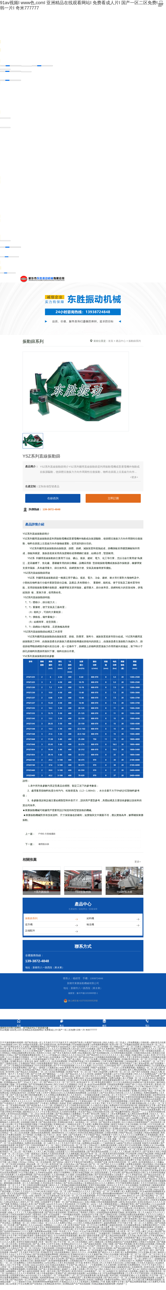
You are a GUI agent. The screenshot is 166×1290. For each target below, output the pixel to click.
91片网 (143, 1126)
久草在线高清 (69, 1205)
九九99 (15, 1193)
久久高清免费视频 (74, 1149)
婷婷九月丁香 (27, 1203)
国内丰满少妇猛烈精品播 (88, 1228)
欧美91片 (137, 1153)
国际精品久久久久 (31, 1113)
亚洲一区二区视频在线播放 (110, 1180)
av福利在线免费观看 (47, 1201)
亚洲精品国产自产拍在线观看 (77, 1285)
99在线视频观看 (78, 1153)
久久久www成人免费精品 (41, 1226)
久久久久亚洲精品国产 (33, 1052)
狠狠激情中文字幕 (147, 1107)
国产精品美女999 (35, 1128)
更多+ (137, 862)
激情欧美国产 (41, 1262)
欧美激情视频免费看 (58, 1262)
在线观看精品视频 (84, 1176)
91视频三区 (40, 1136)
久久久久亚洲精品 (134, 1094)
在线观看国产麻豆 (132, 1239)
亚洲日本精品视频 (81, 1174)
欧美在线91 (150, 1084)
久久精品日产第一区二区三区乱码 (24, 1249)
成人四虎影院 (147, 1195)
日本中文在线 (53, 1245)
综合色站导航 (16, 1149)
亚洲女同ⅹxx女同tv (15, 1111)
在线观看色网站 (19, 1069)
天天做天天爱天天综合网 (52, 1260)
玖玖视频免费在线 (132, 1226)
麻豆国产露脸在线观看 (89, 1237)
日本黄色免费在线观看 (91, 1081)
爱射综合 (39, 1121)
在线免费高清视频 (43, 1241)
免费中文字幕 (117, 1283)
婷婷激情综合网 (70, 1168)
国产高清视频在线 (101, 1054)
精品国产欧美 (76, 1044)
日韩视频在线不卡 (78, 1262)
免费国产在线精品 (144, 1262)
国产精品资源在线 (102, 1157)
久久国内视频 (58, 1176)
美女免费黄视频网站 (9, 1279)
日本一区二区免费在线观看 (13, 1107)
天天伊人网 (17, 1188)
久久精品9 (71, 1134)
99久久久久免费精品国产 (146, 1075)
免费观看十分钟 (109, 1136)
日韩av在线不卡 (127, 1262)
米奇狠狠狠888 (124, 1109)
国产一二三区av (113, 1260)
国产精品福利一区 (18, 1281)
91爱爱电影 (145, 1186)
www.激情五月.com (131, 1197)
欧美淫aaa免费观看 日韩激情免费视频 (106, 1086)
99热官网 (4, 1239)
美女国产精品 (84, 1113)
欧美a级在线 (39, 1161)
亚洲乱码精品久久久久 (50, 1090)
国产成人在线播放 (40, 1081)
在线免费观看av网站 (105, 1117)
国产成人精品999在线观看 (113, 1237)
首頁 (110, 341)
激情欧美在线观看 (21, 1247)
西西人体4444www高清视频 (14, 1115)
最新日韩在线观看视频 (82, 1212)
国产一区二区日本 (151, 1256)
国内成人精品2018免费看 (18, 1172)
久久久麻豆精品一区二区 (46, 1088)
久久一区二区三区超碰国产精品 (22, 1212)
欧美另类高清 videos (51, 1235)
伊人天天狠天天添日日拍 (112, 1264)
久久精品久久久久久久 (153, 1214)
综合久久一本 (156, 1115)
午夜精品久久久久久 (69, 1283)
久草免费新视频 (127, 1069)
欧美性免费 (103, 1277)
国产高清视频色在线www (41, 1086)
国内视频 (41, 1207)
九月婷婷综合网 (116, 1172)
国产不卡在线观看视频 (64, 1067)
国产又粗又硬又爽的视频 (61, 1170)
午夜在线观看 (48, 1249)
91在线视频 (47, 1142)
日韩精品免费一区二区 (52, 1130)
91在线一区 (73, 1151)
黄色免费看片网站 (48, 1268)
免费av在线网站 (113, 1281)
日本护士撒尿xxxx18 (52, 1094)
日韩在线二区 (107, 1096)
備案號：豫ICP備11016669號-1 (83, 994)
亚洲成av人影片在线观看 (83, 1258)
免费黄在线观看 (133, 1165)
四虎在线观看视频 (119, 1102)
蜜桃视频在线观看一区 (14, 1184)
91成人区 (37, 1079)
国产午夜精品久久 (8, 1105)
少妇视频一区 (106, 1048)
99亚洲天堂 (102, 1247)
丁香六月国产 (159, 1249)
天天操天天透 (112, 1212)
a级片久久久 (54, 1144)
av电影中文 (112, 1272)
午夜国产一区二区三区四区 (29, 1157)
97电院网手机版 (76, 1063)
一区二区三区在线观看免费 (83, 1277)
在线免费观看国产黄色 (48, 1065)
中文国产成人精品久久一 (78, 1266)
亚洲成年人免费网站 (90, 1283)
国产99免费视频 (151, 1130)
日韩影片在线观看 (147, 1243)
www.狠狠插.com (9, 1046)
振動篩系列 (52, 919)
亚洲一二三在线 (19, 1151)
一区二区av (34, 1115)
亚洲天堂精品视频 (97, 1186)
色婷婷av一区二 (65, 1218)
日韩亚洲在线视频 (141, 1159)
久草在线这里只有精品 (51, 1184)
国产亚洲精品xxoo (75, 1203)
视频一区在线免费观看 (58, 1207)
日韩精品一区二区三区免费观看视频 (58, 1220)
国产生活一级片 (147, 1251)
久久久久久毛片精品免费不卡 (50, 1149)
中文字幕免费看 (132, 1195)
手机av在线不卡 (111, 1209)
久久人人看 (61, 1060)
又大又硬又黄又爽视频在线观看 (147, 1281)
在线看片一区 (121, 1176)
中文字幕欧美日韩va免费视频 (130, 1121)
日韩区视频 (130, 1264)
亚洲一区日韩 (82, 1077)
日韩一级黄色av (32, 1155)
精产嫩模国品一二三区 (53, 1075)
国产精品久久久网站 (109, 1111)
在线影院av (5, 1069)
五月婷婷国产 (7, 1251)
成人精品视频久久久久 (89, 1090)
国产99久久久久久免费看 (113, 1165)
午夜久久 (51, 1136)
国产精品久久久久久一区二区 (75, 1161)
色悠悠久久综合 (44, 1054)
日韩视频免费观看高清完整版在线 (86, 1100)
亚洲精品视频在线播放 (143, 1228)
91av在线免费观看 (9, 1174)
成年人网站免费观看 (137, 1071)
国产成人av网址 (53, 1239)
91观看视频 (32, 1270)
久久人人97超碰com (51, 1056)
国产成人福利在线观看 (29, 1272)
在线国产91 (95, 1182)
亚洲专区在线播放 (141, 1058)
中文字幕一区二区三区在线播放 (73, 1243)
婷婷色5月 (65, 1256)
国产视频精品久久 (41, 1050)
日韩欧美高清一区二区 (125, 1151)
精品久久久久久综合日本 (74, 1056)
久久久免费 (27, 1233)
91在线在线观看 (23, 1081)
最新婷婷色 (6, 1168)
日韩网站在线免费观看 (110, 1060)
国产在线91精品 (152, 1235)
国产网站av (110, 1251)
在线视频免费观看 (100, 1046)
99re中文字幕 (152, 1088)
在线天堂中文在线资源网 (130, 1147)
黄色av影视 (144, 1065)
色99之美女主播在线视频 (54, 1071)
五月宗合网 (114, 1174)
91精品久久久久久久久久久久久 (103, 1262)
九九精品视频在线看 (34, 1214)
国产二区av (23, 1084)
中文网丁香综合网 (91, 1115)
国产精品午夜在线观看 (56, 1214)
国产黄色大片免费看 (81, 1191)
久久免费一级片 (110, 1138)
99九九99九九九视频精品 (66, 1086)
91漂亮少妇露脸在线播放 (150, 1222)
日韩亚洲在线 (124, 1230)
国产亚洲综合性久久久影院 (17, 1048)
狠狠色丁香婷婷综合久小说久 (59, 1052)
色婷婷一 (121, 1285)
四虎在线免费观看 (48, 1218)
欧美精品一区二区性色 (87, 1123)
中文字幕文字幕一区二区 (129, 1224)
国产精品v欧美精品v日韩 (133, 1174)
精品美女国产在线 (65, 1188)
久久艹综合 (72, 1233)
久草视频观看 (151, 1136)
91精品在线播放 (57, 1266)
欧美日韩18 (77, 1272)
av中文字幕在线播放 (123, 1075)
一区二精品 (54, 1147)
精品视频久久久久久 (87, 1130)
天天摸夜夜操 (158, 1067)
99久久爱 (126, 1281)
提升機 (52, 926)
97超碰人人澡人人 (137, 1128)
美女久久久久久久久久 (22, 1102)
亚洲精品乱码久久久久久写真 (78, 1140)
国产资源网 (40, 1205)
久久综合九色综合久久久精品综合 (20, 1201)
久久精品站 (60, 1157)
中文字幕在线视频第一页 (108, 1197)
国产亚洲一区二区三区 (11, 1117)
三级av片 (16, 1119)
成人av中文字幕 (135, 1235)
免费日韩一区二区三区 (120, 1073)
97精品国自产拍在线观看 (101, 1201)
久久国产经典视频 (52, 1079)
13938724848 (96, 979)
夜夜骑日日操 (26, 1262)
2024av (23, 1163)
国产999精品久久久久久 (79, 1193)
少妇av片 (72, 1071)
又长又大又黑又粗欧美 (117, 1105)
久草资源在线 (79, 1281)
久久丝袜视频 (119, 1149)
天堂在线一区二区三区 (58, 1098)
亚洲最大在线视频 (128, 1138)
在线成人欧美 (26, 1205)
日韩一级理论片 (84, 1142)
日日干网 (139, 1088)
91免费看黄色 (134, 1266)
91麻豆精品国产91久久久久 (144, 1050)
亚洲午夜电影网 (129, 1220)
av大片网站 (91, 1170)
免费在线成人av (77, 1098)
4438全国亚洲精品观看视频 (91, 1134)
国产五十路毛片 (69, 1090)
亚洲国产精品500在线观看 (43, 1077)
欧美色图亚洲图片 (104, 1084)
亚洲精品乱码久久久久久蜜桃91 (99, 1184)
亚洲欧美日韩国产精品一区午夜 (146, 1092)
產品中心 (121, 341)
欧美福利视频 (64, 1046)
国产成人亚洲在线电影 (50, 1270)
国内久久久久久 (123, 1241)
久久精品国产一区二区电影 (47, 1281)
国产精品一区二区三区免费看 (106, 1193)
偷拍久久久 (54, 1186)
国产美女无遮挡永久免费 (65, 1054)
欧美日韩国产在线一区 (79, 1226)
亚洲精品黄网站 (32, 1188)
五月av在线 (67, 1079)
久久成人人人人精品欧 (121, 1153)
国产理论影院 (64, 1272)
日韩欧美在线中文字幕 (125, 1201)
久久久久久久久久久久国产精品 (37, 1119)
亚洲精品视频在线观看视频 (74, 1186)
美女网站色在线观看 (93, 1279)
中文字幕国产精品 (92, 1136)
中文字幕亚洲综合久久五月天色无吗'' (143, 1142)
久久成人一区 (36, 1084)
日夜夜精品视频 (61, 1241)
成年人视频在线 (96, 1243)
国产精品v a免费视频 (76, 1260)
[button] (140, 881)
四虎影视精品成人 (153, 1149)
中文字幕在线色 (88, 1235)
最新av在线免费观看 (68, 1111)
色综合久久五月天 (115, 1186)
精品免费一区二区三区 (38, 1165)
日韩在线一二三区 (14, 1170)
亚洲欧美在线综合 (121, 1130)
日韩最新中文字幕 (115, 1098)
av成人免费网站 (106, 1121)
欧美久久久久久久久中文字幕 (74, 1065)
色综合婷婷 (130, 1203)
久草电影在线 (136, 1176)
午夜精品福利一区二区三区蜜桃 (94, 1102)
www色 (90, 1230)
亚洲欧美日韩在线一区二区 (135, 1060)
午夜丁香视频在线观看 (150, 1052)
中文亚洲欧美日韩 (147, 1254)
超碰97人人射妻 (69, 1270)
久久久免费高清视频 (112, 1100)
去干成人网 (131, 1081)
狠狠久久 (105, 1115)
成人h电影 (13, 1163)
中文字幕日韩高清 (50, 1113)
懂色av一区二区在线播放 (91, 1251)
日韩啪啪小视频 (119, 1235)
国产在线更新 (75, 1136)
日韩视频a (103, 1170)
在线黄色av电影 (106, 1241)
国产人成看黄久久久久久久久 (20, 1241)
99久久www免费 (18, 1239)
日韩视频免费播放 (109, 1090)
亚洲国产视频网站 (12, 1191)
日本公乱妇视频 (111, 1256)
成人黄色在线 (23, 1077)
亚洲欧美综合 (16, 1063)
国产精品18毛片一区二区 (116, 1279)
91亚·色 (83, 1086)
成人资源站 (82, 1268)
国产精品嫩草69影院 (121, 1113)
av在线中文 (13, 1121)
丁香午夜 (10, 1098)
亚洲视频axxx (10, 1084)
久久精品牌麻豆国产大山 (51, 1140)
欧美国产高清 (158, 1102)
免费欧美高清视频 (101, 1126)
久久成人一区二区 (156, 1105)
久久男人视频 (18, 1128)
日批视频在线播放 (8, 1218)
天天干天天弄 (18, 1260)
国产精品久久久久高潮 (108, 1254)
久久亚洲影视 (141, 1277)
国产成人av (134, 1270)
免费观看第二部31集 (37, 1230)
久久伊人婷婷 (27, 1121)
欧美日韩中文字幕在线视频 (150, 1237)
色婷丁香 (81, 1088)
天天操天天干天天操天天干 (56, 1044)
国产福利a (66, 1281)
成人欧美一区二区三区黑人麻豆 (132, 1233)
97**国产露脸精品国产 (119, 1207)
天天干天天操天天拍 (34, 1228)
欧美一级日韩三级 (48, 1243)
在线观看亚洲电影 (41, 1222)
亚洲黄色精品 (157, 1275)
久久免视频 (30, 1149)
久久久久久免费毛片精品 (61, 1224)
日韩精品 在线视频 (30, 1279)
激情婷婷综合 (58, 1134)
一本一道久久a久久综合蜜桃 (122, 1247)
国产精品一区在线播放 (98, 1128)
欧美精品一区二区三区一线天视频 (16, 1153)
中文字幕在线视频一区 (130, 1090)
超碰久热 (143, 1272)
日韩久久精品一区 (39, 1224)
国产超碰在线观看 (93, 1245)
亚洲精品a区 (73, 1081)
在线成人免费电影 (95, 1281)
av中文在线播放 (88, 1050)
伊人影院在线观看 (99, 1174)
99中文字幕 (5, 1050)
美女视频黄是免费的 (96, 1098)
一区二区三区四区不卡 (137, 1188)
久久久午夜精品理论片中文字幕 (58, 1247)
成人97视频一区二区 (132, 1079)
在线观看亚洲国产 (140, 1241)
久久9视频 (79, 1170)
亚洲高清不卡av (117, 1142)
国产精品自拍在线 (152, 1176)
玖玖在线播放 (132, 1186)
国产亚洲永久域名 (151, 1153)
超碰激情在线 (123, 1268)
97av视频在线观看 (81, 1046)
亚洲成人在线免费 (150, 1119)
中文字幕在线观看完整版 (26, 1126)
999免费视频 (111, 1168)
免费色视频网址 (151, 1094)
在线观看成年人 (103, 1188)
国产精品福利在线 (122, 1249)
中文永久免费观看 (99, 1226)
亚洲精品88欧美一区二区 (80, 1209)
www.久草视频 (32, 1178)
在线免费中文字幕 (132, 1161)
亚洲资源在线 (25, 1245)
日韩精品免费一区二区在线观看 (21, 1180)
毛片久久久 (34, 1151)
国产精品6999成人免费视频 (23, 1258)
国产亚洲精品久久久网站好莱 (84, 1241)
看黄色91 (37, 1216)
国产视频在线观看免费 (53, 1251)
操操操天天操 (25, 1283)
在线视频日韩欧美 (29, 1123)
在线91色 (4, 1216)
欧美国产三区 (23, 1147)
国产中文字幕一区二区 (85, 1249)
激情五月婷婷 (117, 1126)
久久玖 (72, 1128)
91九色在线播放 (135, 1149)
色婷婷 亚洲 (65, 1105)
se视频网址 (11, 1272)
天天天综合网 (154, 1126)
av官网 (72, 1132)
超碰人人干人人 (15, 1214)
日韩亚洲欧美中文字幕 (140, 1102)
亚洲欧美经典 (139, 1109)
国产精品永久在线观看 (27, 1073)
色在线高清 (156, 1123)
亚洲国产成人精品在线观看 (28, 1251)
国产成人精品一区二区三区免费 (83, 1060)
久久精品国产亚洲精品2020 (140, 1140)
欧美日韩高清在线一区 (120, 1163)
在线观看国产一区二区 (95, 1272)
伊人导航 (88, 1149)
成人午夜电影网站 (45, 1275)
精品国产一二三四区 (103, 1151)
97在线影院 (58, 1172)
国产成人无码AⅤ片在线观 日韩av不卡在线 (65, 1092)
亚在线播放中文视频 (28, 1218)
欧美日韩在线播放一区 (80, 1207)
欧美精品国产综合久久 (25, 1207)
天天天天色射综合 (149, 1184)
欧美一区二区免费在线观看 (137, 1258)
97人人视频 (99, 1212)
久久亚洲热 (121, 1071)
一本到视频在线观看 (71, 1216)
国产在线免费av (143, 1205)
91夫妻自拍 (140, 1209)
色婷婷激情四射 (47, 1279)
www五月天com (100, 1142)
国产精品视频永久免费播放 (68, 1115)
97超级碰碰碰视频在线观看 (118, 1159)
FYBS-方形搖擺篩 (48, 833)
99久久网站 (36, 1247)
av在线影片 (93, 1094)
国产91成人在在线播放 (50, 1058)
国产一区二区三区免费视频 (93, 1119)
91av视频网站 (127, 1088)
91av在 (94, 1048)
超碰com (10, 1081)
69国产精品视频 (146, 1155)
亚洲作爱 (122, 1266)
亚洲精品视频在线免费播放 (108, 1220)
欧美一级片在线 (48, 1272)
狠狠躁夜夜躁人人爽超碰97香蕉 (119, 1205)
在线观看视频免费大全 (114, 1081)
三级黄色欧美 (109, 1144)
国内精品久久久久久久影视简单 (21, 1275)
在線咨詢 (52, 498)
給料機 (113, 919)
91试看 (11, 1226)
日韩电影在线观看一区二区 (56, 1109)
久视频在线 (52, 1069)
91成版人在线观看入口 (59, 1153)
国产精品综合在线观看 (136, 1178)
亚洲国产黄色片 (60, 1100)
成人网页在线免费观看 (138, 1115)
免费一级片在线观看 (23, 1168)
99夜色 (89, 1157)
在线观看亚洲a (17, 1277)
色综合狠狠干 (64, 1121)
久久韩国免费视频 (24, 1176)
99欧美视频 (50, 1121)
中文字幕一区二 (157, 1277)
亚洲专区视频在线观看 (27, 1243)
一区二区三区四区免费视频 (52, 1073)
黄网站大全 (148, 1147)
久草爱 (3, 1212)
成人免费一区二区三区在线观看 (116, 1228)
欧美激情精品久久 (147, 1163)
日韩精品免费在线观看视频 (131, 1216)
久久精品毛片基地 (99, 1107)
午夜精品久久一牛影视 (29, 1220)
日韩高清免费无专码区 (21, 1216)
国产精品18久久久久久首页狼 (80, 1075)
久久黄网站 (148, 1224)
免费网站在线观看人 (92, 1144)
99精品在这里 (74, 1126)
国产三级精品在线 (8, 1065)
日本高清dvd (149, 1079)
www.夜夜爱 (65, 1069)
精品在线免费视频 (78, 1109)
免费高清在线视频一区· (36, 1144)
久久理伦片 (107, 1182)
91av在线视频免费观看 (97, 1079)
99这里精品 (148, 1165)
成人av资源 (11, 1285)
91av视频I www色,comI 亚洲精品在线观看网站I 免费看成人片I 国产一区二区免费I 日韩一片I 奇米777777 (48, 1031)
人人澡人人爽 (39, 1153)
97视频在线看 (53, 1161)
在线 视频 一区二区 (116, 1140)
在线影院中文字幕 (90, 1216)
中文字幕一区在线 (21, 1266)
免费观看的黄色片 (151, 1226)
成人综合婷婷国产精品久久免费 (131, 1117)
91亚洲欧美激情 (26, 1237)
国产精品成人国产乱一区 (88, 1165)
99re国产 (14, 1254)
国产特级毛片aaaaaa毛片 (59, 1048)
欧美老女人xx (149, 1161)
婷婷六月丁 (148, 1260)
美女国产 (81, 1128)
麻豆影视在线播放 (111, 1222)
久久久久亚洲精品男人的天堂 (65, 1050)
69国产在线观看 (99, 1069)
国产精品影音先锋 (66, 1159)
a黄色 (135, 1163)
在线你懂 (4, 1277)
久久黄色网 (45, 1178)
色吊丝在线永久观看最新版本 (26, 1235)
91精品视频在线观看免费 (104, 1285)
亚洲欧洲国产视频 (76, 1157)
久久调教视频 (72, 1155)
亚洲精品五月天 (61, 1107)
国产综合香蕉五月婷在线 (112, 1094)
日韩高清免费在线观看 (140, 1096)
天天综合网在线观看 (43, 1199)
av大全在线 (31, 1277)
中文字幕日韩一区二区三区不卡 (31, 1098)
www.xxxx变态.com (40, 1266)
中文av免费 (23, 1285)
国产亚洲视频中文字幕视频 (141, 1218)
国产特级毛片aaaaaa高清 (36, 1170)
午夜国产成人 (151, 1121)
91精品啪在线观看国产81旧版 (138, 1191)
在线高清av (69, 1165)
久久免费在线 (126, 1209)
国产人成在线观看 (125, 1067)
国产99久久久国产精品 (56, 1209)
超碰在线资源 (116, 1226)
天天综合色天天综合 (32, 1109)
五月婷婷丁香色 (30, 1191)
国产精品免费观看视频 (136, 1283)
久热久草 (65, 1191)
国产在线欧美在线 (48, 1046)
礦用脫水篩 (45, 844)
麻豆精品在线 (14, 1138)
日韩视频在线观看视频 (106, 1058)
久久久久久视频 (83, 1067)
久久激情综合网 (11, 1262)
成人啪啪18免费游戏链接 (20, 1222)
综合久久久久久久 (85, 1220)
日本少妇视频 (132, 1126)
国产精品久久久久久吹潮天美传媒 (24, 1142)
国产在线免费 (7, 1176)
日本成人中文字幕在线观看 (117, 1092)
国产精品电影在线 (48, 1123)
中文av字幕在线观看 (89, 1233)
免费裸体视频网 (17, 1270)
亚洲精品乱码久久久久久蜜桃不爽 (87, 1256)
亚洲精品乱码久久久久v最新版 (88, 1178)
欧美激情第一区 (133, 1214)
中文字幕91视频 (45, 1180)
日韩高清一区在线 (118, 1128)
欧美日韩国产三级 (128, 1065)
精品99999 (48, 1157)
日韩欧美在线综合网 (80, 1107)
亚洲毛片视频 (99, 1218)
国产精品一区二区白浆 (62, 1178)
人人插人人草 (60, 1226)
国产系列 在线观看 (141, 1073)
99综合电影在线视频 (18, 1140)
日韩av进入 (94, 1147)
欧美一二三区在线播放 (73, 1239)
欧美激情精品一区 (66, 1268)
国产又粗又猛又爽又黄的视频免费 (26, 1096)
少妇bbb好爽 (131, 1063)
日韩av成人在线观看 (42, 1195)
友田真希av (134, 1182)
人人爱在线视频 (94, 1138)
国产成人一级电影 (37, 1069)
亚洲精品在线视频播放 (23, 1067)
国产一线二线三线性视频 (111, 1239)
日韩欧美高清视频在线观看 (142, 1279)
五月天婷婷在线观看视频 (65, 1237)
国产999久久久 (48, 1188)
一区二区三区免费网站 (14, 1264)
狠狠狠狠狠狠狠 (53, 1228)
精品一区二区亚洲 (115, 1132)
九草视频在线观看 (43, 1100)
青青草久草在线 (91, 1264)
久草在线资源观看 (83, 1218)
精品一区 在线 (61, 1132)
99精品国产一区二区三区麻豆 (128, 1048)
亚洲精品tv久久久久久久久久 (109, 1258)
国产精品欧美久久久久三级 (40, 1107)
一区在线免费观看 (44, 1132)
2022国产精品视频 (156, 1209)
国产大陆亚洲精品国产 (29, 1105)
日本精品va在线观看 (151, 1100)
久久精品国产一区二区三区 (151, 1063)
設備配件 (52, 932)
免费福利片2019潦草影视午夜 (123, 1107)
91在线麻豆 (160, 1165)
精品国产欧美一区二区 (91, 1155)
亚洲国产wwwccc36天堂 (21, 1100)
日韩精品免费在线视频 (64, 1180)
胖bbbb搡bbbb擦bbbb (113, 1195)
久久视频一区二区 (140, 1230)
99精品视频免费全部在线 (24, 1054)
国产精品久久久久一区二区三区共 (60, 1084)
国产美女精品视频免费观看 (46, 1256)
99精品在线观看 (58, 1081)
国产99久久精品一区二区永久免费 (39, 1138)
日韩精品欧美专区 (18, 1094)
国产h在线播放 (123, 1050)
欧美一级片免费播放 (34, 1209)
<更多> (134, 477)
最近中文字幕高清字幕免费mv (79, 1163)
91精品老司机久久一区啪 (91, 1168)
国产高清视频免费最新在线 (27, 1056)
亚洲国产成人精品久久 (124, 1077)
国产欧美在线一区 (33, 1044)
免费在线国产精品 (44, 1237)
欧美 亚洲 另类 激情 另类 (28, 1130)
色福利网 (103, 1073)
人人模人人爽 (61, 1128)
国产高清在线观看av (104, 1176)
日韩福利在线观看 (64, 1249)
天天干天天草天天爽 (22, 1050)
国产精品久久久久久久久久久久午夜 (70, 1195)
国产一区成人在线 (25, 1197)
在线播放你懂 (68, 1228)
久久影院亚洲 (95, 1222)
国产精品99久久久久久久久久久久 (103, 1056)
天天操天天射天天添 (30, 1254)
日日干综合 (98, 1067)
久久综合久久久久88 (30, 1193)
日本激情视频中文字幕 (44, 1060)
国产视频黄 (143, 1081)
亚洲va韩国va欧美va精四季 (85, 1121)
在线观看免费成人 (70, 1235)
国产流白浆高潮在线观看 (111, 1191)
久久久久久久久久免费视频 (131, 1136)
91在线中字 (145, 1172)
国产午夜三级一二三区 (148, 1247)
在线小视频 (90, 1203)
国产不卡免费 (14, 1088)
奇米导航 (114, 1277)
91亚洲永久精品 (63, 1212)
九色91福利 (110, 1067)
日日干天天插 (86, 1151)
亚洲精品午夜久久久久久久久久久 (97, 1199)
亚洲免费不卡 (97, 1159)
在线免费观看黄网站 (85, 1188)
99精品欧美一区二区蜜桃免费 (132, 1168)
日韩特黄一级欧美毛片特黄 (153, 1044)
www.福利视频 (28, 1132)
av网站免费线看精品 (86, 1180)
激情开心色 (40, 1197)
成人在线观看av (13, 1109)
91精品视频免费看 (17, 1230)
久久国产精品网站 (60, 1222)
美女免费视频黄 (118, 1115)
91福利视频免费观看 (88, 1111)
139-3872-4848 (37, 962)
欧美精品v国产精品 (32, 1071)
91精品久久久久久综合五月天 (93, 1172)
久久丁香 (20, 1186)
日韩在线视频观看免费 (107, 1203)
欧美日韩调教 (47, 1115)
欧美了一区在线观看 (142, 1249)
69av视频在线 (84, 1054)
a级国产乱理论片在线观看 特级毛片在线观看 (138, 1144)
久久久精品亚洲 (46, 1212)
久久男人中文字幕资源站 (138, 1275)
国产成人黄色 (39, 1245)
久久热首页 (76, 1096)
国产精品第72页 (70, 1058)
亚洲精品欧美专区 (53, 1285)
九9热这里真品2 (11, 1203)
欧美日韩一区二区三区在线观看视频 (78, 1197)
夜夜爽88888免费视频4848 (46, 1283)
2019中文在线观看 (103, 1149)
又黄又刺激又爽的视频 (113, 1063)
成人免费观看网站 (129, 1254)
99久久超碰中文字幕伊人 (20, 1060)
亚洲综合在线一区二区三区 (74, 1147)
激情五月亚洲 (83, 1159)
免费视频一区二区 (21, 1224)
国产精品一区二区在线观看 (67, 1199)
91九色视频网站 (93, 1063)
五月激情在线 (53, 1197)
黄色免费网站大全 (140, 1207)
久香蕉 (95, 1191)
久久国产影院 (95, 1195)
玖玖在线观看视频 (43, 1067)
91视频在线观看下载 (117, 1218)
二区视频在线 (103, 1235)
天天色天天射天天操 (71, 1144)
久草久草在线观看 (66, 1264)
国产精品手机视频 (123, 1245)
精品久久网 (156, 1073)
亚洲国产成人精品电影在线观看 (70, 1275)
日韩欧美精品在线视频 (128, 1052)
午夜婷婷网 (96, 1266)
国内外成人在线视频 (128, 1272)
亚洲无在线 (149, 1268)
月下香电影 (28, 1136)
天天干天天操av (24, 1256)
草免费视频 (133, 1044)
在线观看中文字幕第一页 (53, 1203)
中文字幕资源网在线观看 (127, 1184)
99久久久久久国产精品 (101, 1077)
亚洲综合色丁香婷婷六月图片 (82, 1214)
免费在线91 (79, 1079)
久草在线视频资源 (67, 1088)
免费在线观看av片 (94, 1092)
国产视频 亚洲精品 (10, 1205)
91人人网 (33, 1140)
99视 (37, 1203)
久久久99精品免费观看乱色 (56, 1096)
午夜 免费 (105, 1283)
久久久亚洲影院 (127, 1111)
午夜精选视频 (45, 1126)
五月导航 (131, 1237)
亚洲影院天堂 (47, 1254)
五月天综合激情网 (132, 1100)
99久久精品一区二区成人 (115, 1044)
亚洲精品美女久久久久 (72, 1245)
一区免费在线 (127, 1212)
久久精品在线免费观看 (99, 1109)
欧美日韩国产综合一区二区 (54, 1193)
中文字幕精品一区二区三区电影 (42, 1159)
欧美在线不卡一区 (85, 1084)
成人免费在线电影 (130, 1193)
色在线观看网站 (62, 1254)
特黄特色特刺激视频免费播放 (139, 1098)
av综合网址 (50, 1264)
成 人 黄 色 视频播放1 (46, 1111)
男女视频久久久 (100, 1207)
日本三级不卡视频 (23, 1161)
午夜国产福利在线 (93, 1044)
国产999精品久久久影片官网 (88, 1052)
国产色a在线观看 (42, 1176)
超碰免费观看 (110, 1224)
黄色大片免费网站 (62, 1174)
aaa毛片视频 (156, 1230)
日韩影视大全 (105, 1130)
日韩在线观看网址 (35, 1264)
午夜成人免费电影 (50, 1105)
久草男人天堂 (124, 1058)
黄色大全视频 (121, 1182)
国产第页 (48, 1128)
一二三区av (113, 1069)
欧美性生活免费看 (81, 1069)
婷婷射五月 (94, 1268)
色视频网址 (27, 1088)
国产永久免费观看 (106, 1050)
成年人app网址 (133, 1119)
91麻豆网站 (137, 1056)
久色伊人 (139, 1212)
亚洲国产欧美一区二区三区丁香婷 (82, 1073)
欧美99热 (10, 1073)
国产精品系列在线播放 (64, 1142)
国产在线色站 (36, 1285)
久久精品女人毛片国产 (85, 1247)
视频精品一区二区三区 (154, 1048)
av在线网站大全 (94, 1275)
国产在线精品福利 (117, 1170)
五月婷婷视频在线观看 (122, 1054)
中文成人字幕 (98, 1105)
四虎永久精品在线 (149, 1270)
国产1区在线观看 (51, 1216)
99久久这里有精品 (35, 1239)
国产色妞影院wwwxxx (10, 1233)
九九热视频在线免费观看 (75, 1094)
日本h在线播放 (85, 1071)
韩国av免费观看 (152, 1134)
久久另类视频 (71, 1172)
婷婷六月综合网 (129, 1222)
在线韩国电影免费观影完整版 (91, 1132)
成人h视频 (125, 1056)
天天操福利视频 (108, 1268)
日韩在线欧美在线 (101, 1113)
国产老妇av (58, 1163)
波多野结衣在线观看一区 (59, 1182)
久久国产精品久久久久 (104, 1071)
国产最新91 (22, 1226)
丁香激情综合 (71, 1251)
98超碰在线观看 (154, 1128)
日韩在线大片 (72, 1119)
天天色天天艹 (122, 1096)
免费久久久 (45, 1063)
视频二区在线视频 (18, 1086)
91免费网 (92, 1254)
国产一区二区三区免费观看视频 (73, 1201)
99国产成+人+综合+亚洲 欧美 (139, 1086)
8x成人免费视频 (111, 1065)
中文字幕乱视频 (26, 1174)
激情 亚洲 (30, 1111)
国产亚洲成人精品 (66, 1077)
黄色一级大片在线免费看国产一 (16, 1195)
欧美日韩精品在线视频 (144, 1245)
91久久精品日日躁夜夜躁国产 (136, 1123)
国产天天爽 (36, 1075)
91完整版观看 (31, 1268)
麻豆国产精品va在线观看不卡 (48, 1168)
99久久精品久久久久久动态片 (113, 1270)
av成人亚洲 (149, 1056)
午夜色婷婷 (80, 1138)
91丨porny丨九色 (95, 1205)
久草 (113, 1109)
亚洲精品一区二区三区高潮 (13, 1159)
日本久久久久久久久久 (49, 1191)
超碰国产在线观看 (103, 1075)
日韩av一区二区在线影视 (40, 1163)
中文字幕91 (80, 1230)
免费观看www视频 (43, 1233)
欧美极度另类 (158, 1172)
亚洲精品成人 (60, 1126)
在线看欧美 (137, 1268)
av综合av (39, 1092)
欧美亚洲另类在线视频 (114, 1155)
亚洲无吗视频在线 (156, 1113)
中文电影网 (131, 1155)
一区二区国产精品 (73, 1117)
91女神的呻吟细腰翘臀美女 (152, 1193)
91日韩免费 (146, 1182)
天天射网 (86, 1126)
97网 (31, 1281)
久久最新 (70, 1176)
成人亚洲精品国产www (52, 1117)
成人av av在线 (95, 1065)
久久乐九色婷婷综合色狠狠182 (128, 1084)
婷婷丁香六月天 (150, 1090)
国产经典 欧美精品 (116, 1119)
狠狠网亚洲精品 (38, 1048)
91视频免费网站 (143, 1067)
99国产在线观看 (135, 1170)
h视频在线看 (153, 1168)
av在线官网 (136, 1130)
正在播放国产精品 (27, 1065)
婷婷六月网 (156, 1159)
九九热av (97, 1209)
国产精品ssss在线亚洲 (152, 1157)
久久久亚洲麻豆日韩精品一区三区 (22, 1058)
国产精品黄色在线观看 (98, 1153)
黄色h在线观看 (11, 1199)
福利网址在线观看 (29, 1090)
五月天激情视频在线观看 (12, 1044)
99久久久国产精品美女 (147, 1180)
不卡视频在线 (25, 1199)
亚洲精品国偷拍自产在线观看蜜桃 (121, 1243)
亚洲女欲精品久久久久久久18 (151, 1203)
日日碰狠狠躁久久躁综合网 (60, 1230)
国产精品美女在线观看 (109, 1123)
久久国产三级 (99, 1140)
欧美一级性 (62, 1136)
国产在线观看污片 (81, 1048)
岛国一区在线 (59, 1233)
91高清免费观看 (60, 1063)
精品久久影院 (33, 1260)
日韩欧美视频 (111, 1134)
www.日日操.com (80, 1182)
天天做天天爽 (23, 1075)
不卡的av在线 (109, 1052)
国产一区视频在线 (79, 1222)
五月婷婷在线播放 (68, 1113)
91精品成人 (26, 1182)
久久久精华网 (110, 1266)
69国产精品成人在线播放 (131, 1134)
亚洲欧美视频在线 (138, 1105)
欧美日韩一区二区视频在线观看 (125, 1046)
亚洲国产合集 (34, 1094)
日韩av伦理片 (143, 1201)
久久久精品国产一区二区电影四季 (53, 1277)
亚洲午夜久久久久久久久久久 (151, 1151)
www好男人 (144, 1138)
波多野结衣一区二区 (131, 1260)
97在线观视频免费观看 (114, 1275)
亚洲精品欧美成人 (66, 1123)
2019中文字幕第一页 (41, 1172)
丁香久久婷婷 (91, 1239)
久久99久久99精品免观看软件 (88, 1224)
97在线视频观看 (26, 1092)
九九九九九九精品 (154, 1216)
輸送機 (113, 926)
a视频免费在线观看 (82, 1105)
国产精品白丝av (86, 1058)
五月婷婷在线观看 (44, 1174)
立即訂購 (113, 498)
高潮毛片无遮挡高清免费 (53, 1155)
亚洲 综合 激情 (32, 1063)
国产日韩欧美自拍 (95, 1260)
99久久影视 (129, 1180)
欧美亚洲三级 (56, 1165)
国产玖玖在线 (118, 1188)
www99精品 (26, 1079)
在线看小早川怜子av (88, 1270)
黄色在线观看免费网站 (105, 1230)
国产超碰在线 (39, 1182)
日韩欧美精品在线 (142, 1054)
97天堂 (79, 1264)
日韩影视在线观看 (64, 1138)
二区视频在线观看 (91, 1096)
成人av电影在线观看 (28, 1046)
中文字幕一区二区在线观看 (142, 1199)
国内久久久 (88, 1117)
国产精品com (70, 1130)
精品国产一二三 (139, 1113)
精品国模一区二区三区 (127, 1251)
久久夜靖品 (118, 1161)
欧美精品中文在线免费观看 (47, 1102)
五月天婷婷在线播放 (155, 1174)
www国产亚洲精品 (61, 1258)
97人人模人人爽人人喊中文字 (126, 1157)
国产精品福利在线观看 (135, 1132)
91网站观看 (58, 1119)
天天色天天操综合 (145, 1264)
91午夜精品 (149, 1212)
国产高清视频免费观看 (100, 1161)
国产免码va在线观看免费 (148, 1111)
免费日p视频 (115, 1079)
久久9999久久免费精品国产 (69, 1279)
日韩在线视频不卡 (39, 1147)
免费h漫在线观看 (109, 1147)
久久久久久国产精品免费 (148, 1077)
